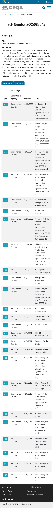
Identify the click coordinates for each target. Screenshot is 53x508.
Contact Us (41, 2)
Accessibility (32, 491)
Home (3, 14)
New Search (19, 83)
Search (11, 14)
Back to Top (6, 487)
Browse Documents (35, 494)
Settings (48, 2)
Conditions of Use (34, 487)
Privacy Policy (7, 491)
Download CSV (7, 83)
